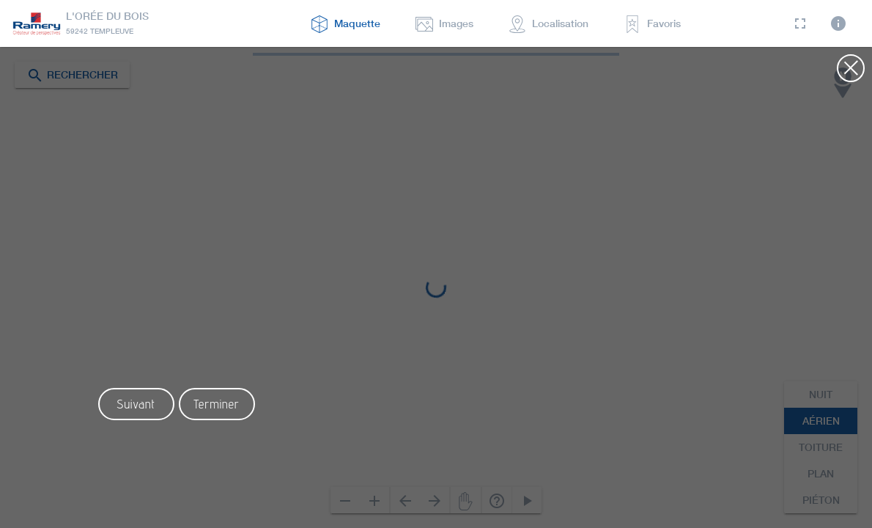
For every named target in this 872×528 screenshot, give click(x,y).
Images (444, 23)
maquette (345, 23)
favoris (652, 23)
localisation (548, 23)
